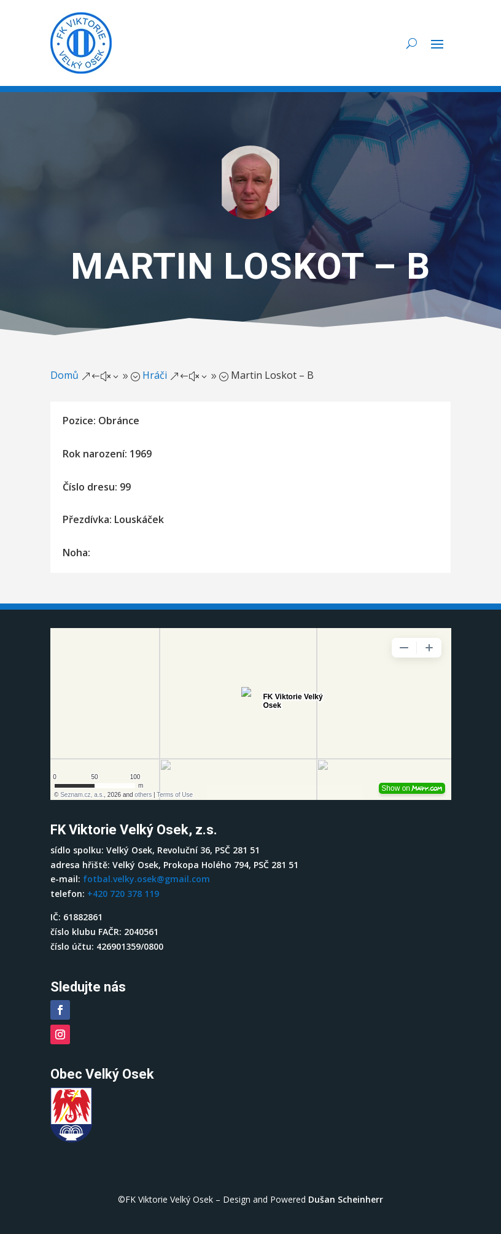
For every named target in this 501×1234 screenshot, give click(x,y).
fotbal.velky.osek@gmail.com (146, 879)
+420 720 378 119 (123, 893)
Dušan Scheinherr (345, 1199)
